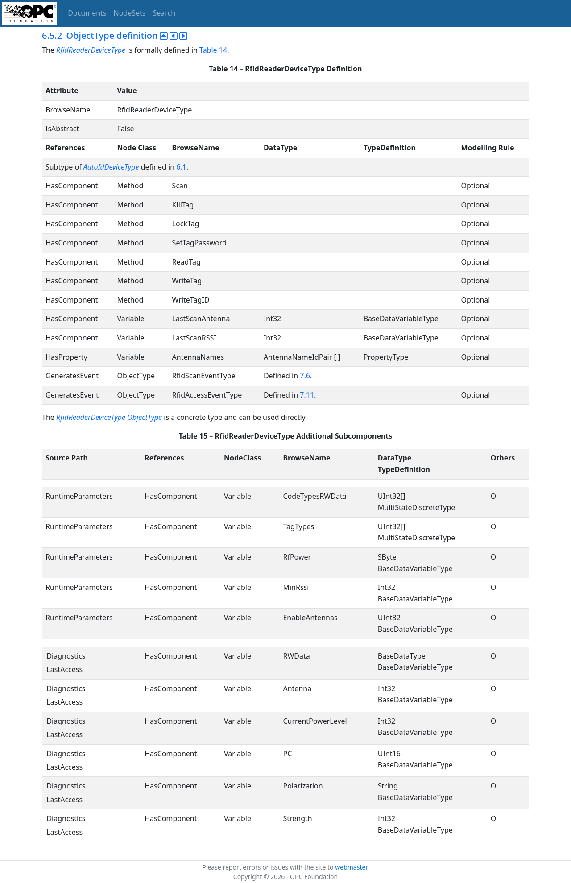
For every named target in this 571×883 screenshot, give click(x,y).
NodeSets (130, 13)
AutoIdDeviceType (111, 167)
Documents (87, 13)
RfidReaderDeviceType (91, 50)
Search (164, 13)
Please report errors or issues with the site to (268, 867)
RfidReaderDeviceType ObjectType (109, 417)
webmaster (351, 867)
